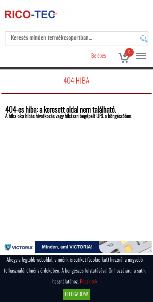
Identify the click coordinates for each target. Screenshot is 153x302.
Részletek (88, 282)
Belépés (98, 56)
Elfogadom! (76, 294)
